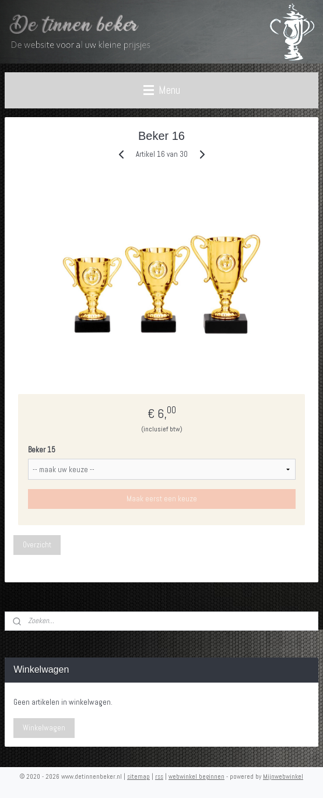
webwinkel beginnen (196, 776)
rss (159, 776)
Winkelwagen (44, 728)
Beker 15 (41, 450)
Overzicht (37, 545)
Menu (161, 90)
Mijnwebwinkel (283, 776)
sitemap (138, 776)
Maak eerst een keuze (162, 499)
